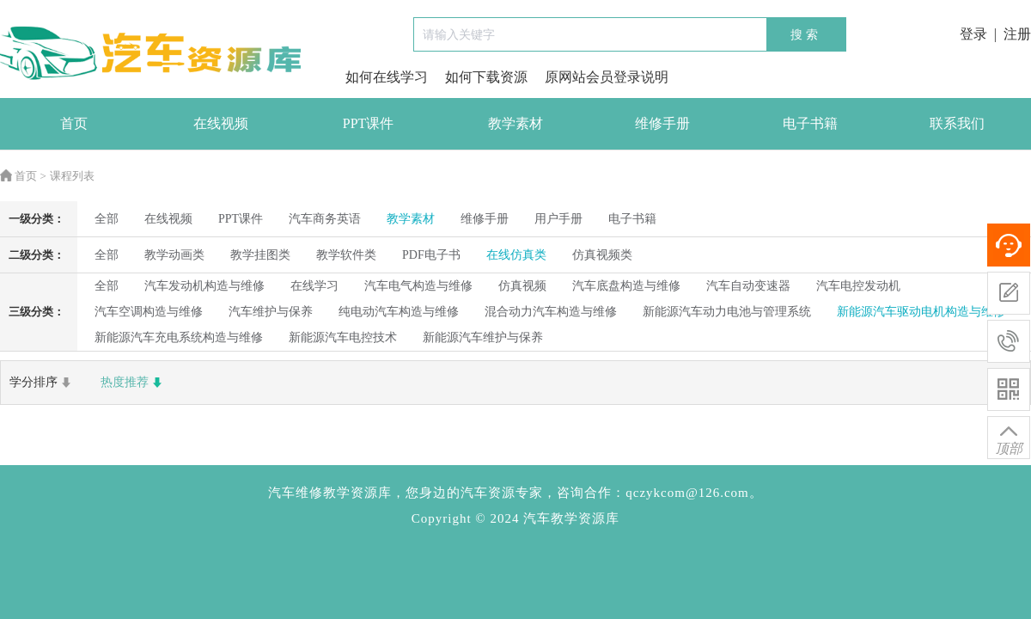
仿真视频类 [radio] (602, 254)
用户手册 (558, 218)
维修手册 (662, 123)
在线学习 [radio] (314, 285)
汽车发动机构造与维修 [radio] (204, 285)
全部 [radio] (107, 218)
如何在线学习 (386, 77)
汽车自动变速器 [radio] (748, 285)
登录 (973, 34)
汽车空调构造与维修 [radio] (149, 311)
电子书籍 (810, 123)
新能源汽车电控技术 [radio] (343, 337)
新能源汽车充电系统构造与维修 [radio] (179, 337)
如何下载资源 (486, 77)
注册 (1017, 34)
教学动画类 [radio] (174, 254)
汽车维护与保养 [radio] (271, 311)
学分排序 (42, 382)
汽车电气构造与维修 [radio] (418, 285)
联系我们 (957, 123)
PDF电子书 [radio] (431, 254)
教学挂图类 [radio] (260, 254)
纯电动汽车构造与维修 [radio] (399, 311)
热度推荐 (133, 382)
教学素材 (515, 123)
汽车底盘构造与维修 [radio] (626, 285)
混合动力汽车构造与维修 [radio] (551, 311)
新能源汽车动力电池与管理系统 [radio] (727, 311)
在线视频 (220, 123)
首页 (74, 123)
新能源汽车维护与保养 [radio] (483, 337)
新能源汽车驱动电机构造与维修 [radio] (921, 311)
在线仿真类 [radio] (516, 254)
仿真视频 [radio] (522, 285)
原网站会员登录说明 (606, 77)
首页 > (23, 175)
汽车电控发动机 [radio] (858, 285)
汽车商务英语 (325, 218)
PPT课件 (368, 123)
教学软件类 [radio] (346, 254)
